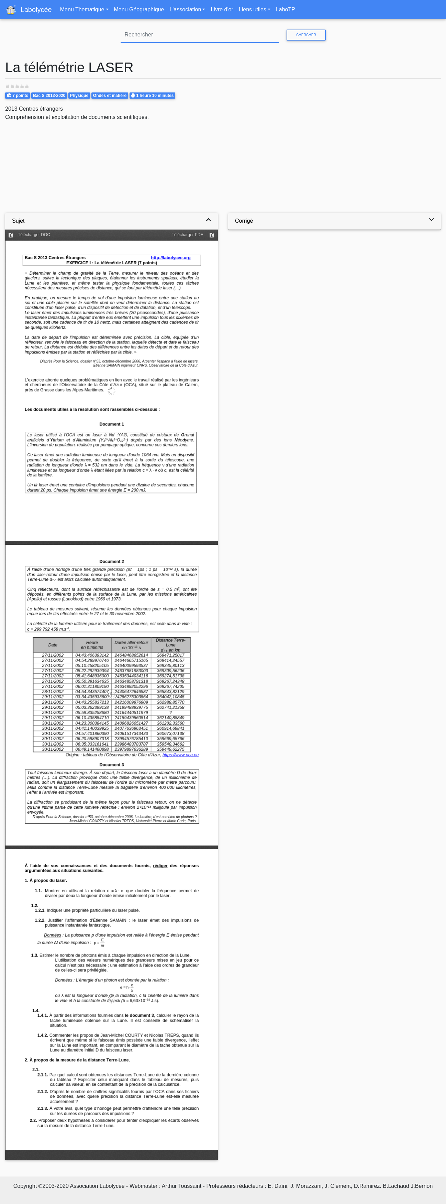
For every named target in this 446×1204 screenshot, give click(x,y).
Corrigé (244, 221)
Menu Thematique (82, 9)
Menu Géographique (139, 9)
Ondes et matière (109, 95)
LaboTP (285, 9)
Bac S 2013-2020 (49, 95)
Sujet (18, 221)
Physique (79, 95)
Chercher (306, 35)
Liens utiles (252, 9)
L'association (185, 9)
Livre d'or (222, 9)
